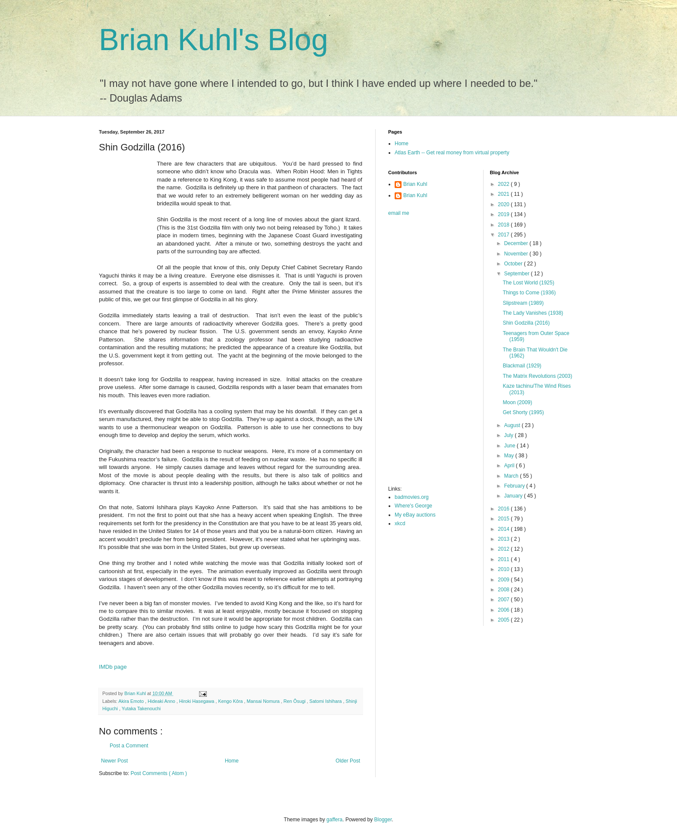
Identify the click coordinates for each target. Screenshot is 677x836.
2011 (504, 559)
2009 (504, 580)
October (514, 264)
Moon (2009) (517, 402)
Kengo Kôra (231, 701)
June (510, 446)
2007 (504, 600)
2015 (504, 519)
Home (232, 761)
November (516, 254)
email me (398, 213)
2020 (504, 204)
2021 (504, 194)
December (516, 243)
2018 (504, 225)
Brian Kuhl (415, 184)
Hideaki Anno (162, 701)
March (512, 476)
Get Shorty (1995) (523, 412)
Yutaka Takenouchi (141, 708)
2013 (504, 539)
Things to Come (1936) (529, 293)
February (515, 486)
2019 (504, 214)
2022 (504, 184)
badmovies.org (412, 497)
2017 (504, 235)
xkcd (400, 523)
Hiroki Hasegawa (197, 701)
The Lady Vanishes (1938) (533, 313)
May (509, 456)
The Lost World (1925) (528, 283)
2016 (504, 509)
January (514, 496)
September (517, 274)
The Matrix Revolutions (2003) (537, 376)
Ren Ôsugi (295, 701)
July (509, 435)
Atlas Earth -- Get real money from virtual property (452, 153)
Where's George (413, 506)
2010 (504, 569)
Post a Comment (129, 746)
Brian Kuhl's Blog (213, 40)
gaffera (334, 820)
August (513, 425)
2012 (504, 549)
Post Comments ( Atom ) (158, 773)
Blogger (383, 820)
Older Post (347, 761)
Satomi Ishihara (326, 701)
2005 (504, 620)
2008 (504, 590)
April (510, 466)
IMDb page (113, 667)
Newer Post (114, 761)
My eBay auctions (415, 515)
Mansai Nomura (264, 701)
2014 (504, 529)
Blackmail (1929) (522, 366)
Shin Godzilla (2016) (526, 323)
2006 (504, 610)
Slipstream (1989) (523, 303)
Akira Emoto (131, 701)
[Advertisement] (422, 353)
